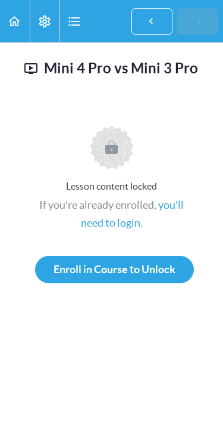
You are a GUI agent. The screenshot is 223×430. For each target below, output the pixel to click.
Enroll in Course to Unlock (114, 269)
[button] (15, 21)
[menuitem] (44, 21)
